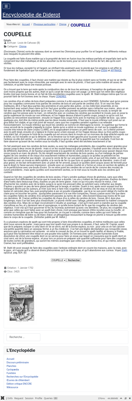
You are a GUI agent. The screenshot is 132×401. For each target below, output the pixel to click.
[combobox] (23, 337)
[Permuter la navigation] (6, 6)
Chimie (22, 46)
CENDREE (61, 96)
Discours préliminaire (18, 362)
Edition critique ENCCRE (19, 383)
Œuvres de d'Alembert (18, 380)
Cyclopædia (13, 369)
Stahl (124, 250)
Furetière (11, 373)
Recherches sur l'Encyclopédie (22, 376)
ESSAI (104, 70)
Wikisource (12, 387)
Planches (11, 366)
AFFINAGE (116, 70)
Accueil (10, 359)
